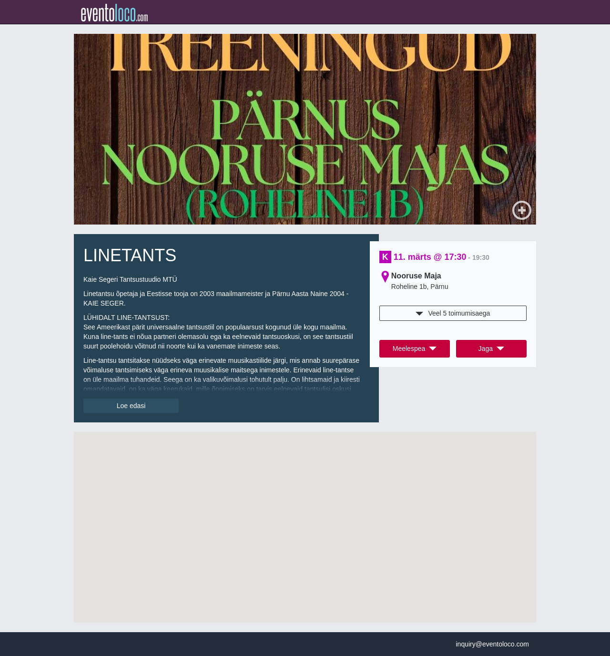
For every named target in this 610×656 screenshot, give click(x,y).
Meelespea (415, 348)
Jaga (491, 348)
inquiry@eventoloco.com (492, 644)
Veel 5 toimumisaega (453, 313)
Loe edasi (131, 406)
